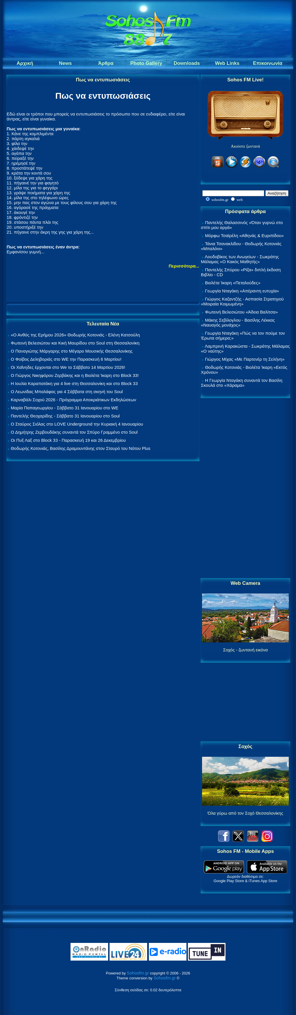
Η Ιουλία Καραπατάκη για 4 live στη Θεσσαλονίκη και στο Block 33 (74, 383)
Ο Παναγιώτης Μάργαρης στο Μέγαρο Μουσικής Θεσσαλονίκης (71, 351)
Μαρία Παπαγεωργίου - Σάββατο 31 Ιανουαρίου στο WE (64, 407)
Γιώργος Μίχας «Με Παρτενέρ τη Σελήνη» (244, 359)
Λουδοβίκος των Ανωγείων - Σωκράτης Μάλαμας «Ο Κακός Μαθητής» (240, 259)
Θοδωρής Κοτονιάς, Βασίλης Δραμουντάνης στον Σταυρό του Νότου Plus (80, 448)
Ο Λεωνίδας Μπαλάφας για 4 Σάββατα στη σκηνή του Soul (67, 391)
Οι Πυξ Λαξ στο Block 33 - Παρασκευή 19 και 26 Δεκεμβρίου (68, 440)
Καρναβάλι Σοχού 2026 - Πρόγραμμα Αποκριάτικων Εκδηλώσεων (73, 399)
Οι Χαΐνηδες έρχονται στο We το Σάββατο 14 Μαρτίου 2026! (68, 367)
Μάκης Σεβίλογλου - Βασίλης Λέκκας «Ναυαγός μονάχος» (238, 322)
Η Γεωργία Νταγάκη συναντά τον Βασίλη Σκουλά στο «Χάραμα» (241, 383)
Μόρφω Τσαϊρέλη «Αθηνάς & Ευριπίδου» (244, 235)
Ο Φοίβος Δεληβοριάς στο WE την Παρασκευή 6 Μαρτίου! (66, 359)
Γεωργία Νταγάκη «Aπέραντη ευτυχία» (242, 290)
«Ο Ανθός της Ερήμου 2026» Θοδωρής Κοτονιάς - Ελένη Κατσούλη (75, 334)
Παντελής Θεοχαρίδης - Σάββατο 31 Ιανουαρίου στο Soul (65, 415)
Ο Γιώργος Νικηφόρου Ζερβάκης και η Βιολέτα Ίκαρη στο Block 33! (75, 375)
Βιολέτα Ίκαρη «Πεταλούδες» (232, 282)
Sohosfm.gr (138, 972)
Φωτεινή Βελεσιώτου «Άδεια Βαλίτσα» (241, 311)
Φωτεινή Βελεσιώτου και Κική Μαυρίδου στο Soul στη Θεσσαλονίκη (75, 342)
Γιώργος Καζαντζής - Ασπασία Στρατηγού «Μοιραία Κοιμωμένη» (242, 301)
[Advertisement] (245, 488)
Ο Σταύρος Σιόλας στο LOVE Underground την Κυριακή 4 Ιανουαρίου (77, 424)
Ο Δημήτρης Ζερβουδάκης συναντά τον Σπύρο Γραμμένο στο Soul (74, 432)
